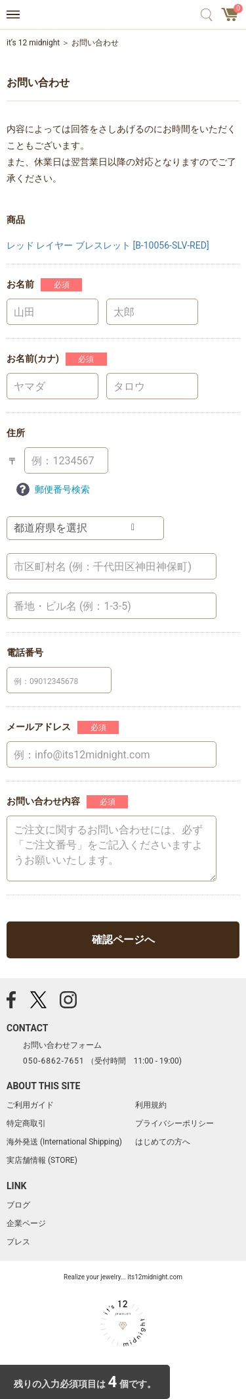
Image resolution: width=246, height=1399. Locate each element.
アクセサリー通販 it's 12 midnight (123, 15)
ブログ (18, 1205)
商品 (16, 219)
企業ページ (26, 1223)
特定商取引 (26, 1123)
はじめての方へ (162, 1141)
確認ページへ (123, 939)
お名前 (20, 284)
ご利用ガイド (30, 1105)
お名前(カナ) (33, 358)
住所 (16, 433)
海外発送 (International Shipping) (64, 1141)
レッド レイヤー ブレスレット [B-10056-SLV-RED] (108, 245)
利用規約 (151, 1105)
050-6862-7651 (54, 1061)
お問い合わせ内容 (43, 801)
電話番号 (25, 652)
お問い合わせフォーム (62, 1045)
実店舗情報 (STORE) (42, 1160)
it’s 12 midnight (33, 42)
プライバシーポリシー (174, 1123)
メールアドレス (39, 727)
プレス (18, 1241)
